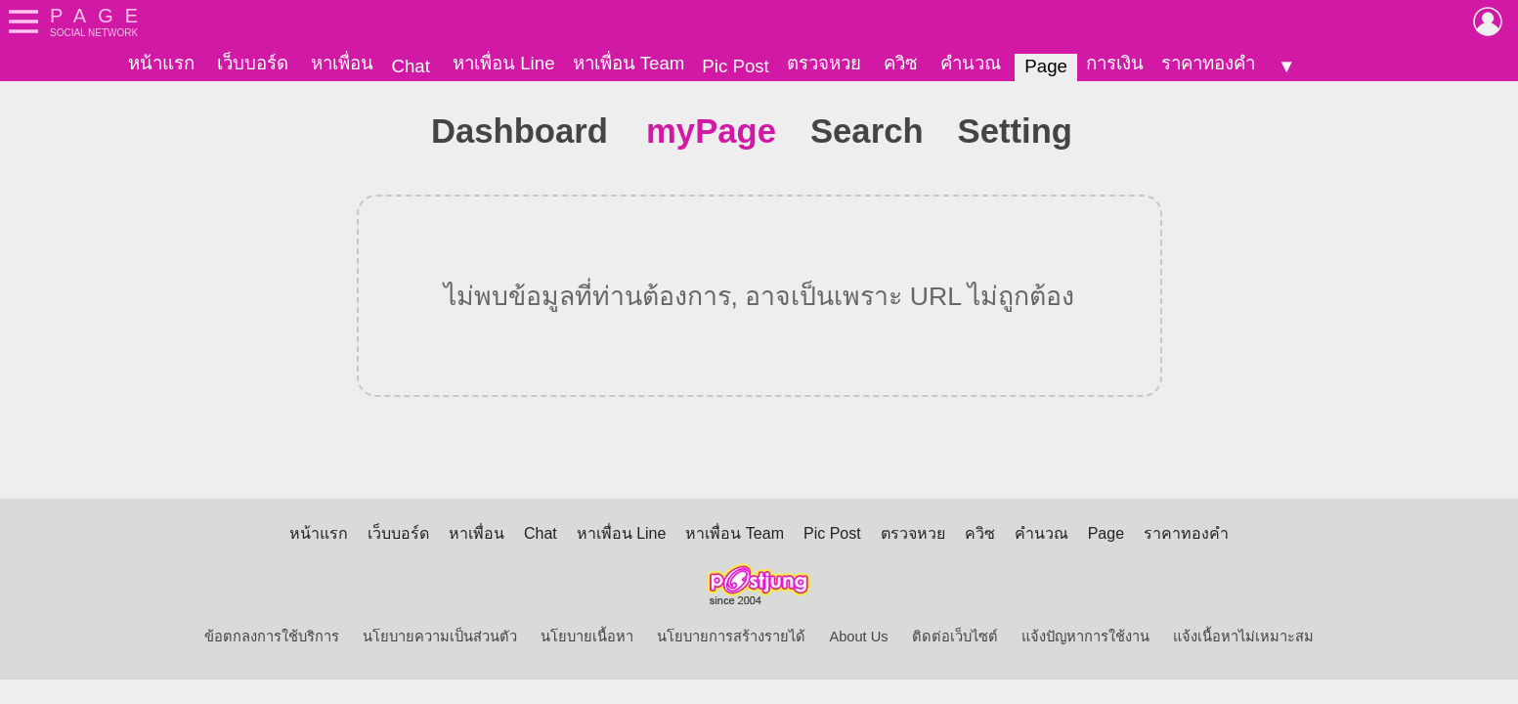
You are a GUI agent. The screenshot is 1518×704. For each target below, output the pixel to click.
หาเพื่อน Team (629, 63)
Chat (410, 66)
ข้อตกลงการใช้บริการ (271, 636)
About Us (858, 636)
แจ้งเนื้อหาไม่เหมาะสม (1243, 636)
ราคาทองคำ (1208, 63)
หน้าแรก (161, 63)
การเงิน (1115, 63)
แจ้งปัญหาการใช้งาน (1085, 636)
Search (867, 131)
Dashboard (519, 131)
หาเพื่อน (342, 63)
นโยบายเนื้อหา (587, 636)
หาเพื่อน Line (503, 63)
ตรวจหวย (824, 63)
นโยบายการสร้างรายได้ (731, 636)
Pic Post (735, 66)
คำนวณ (970, 63)
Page (1045, 66)
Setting (1015, 131)
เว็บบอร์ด (252, 63)
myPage (711, 131)
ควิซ (901, 63)
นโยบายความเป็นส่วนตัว (440, 636)
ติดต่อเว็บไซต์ (955, 636)
